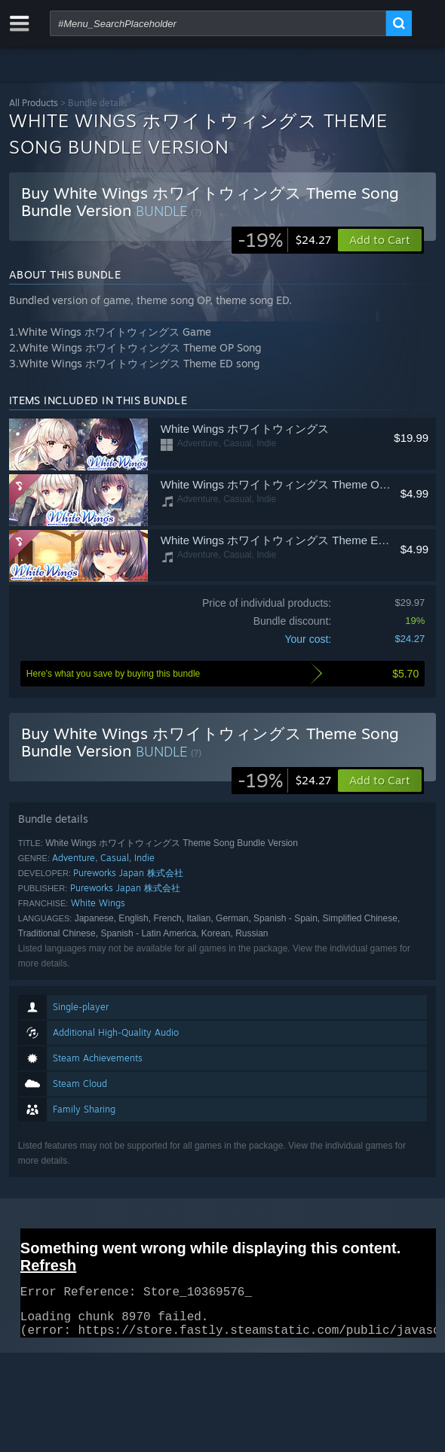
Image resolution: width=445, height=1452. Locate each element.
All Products (33, 102)
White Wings (98, 903)
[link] (284, 240)
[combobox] (218, 23)
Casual (114, 857)
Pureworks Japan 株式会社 (128, 872)
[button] (379, 781)
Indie (144, 857)
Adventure (73, 857)
